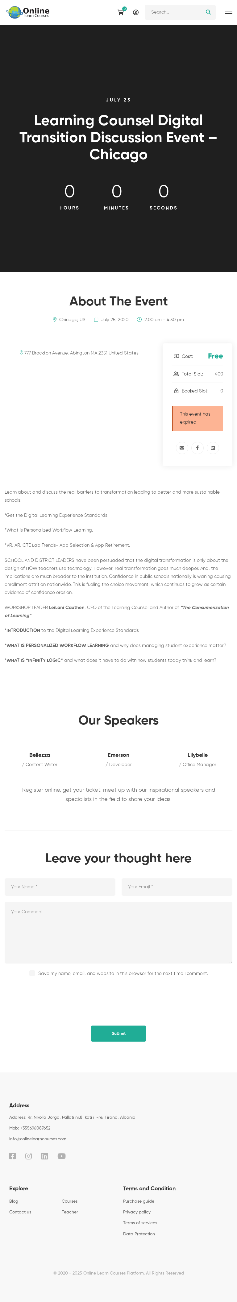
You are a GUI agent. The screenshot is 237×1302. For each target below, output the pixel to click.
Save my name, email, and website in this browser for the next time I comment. (123, 973)
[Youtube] (61, 1156)
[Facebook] (197, 448)
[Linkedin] (213, 448)
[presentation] (47, 995)
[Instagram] (28, 1156)
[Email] (182, 448)
